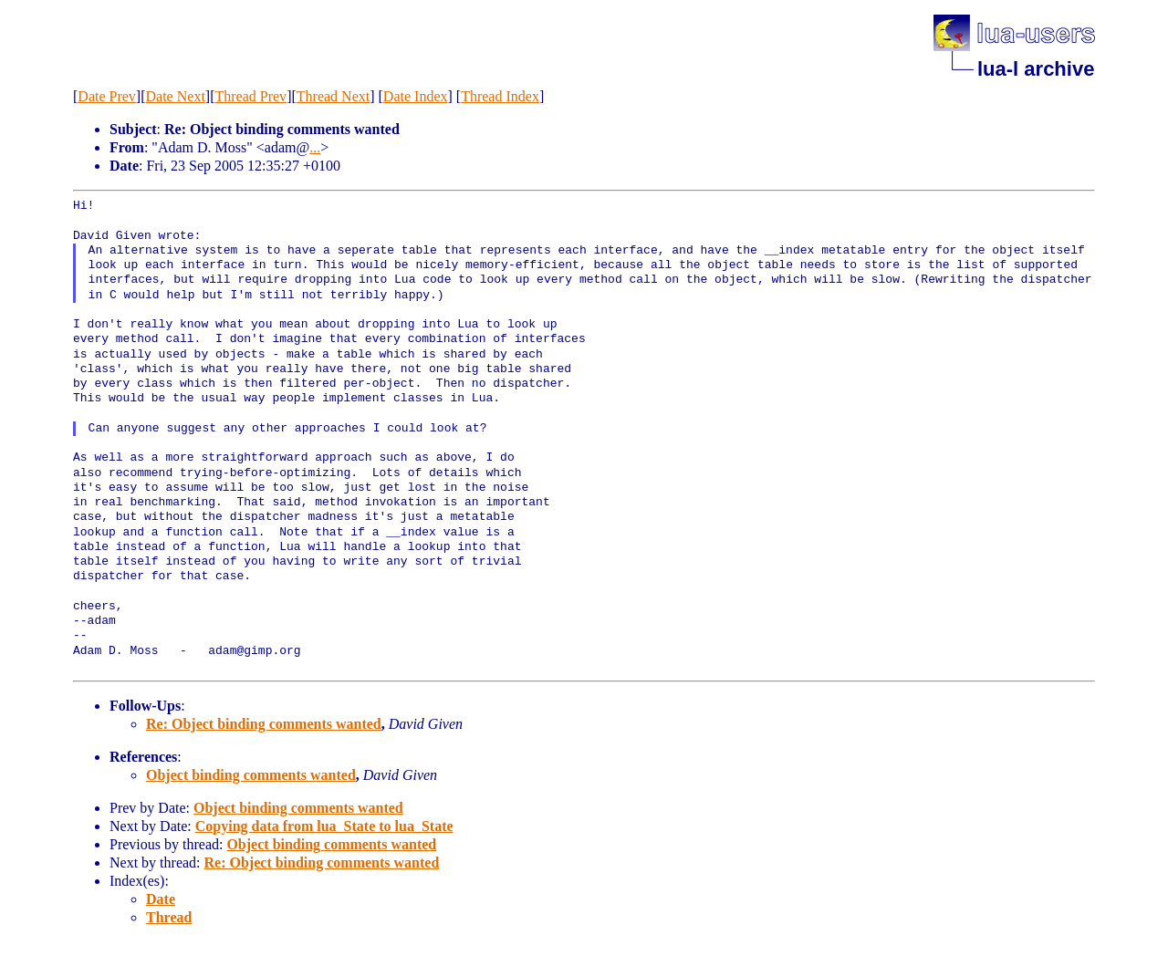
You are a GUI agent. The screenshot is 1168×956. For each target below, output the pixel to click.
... (314, 147)
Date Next (175, 96)
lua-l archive (1035, 68)
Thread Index (500, 96)
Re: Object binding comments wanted (263, 724)
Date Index (415, 96)
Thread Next (333, 96)
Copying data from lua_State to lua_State (324, 826)
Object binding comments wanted (251, 775)
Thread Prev (250, 96)
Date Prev (107, 96)
